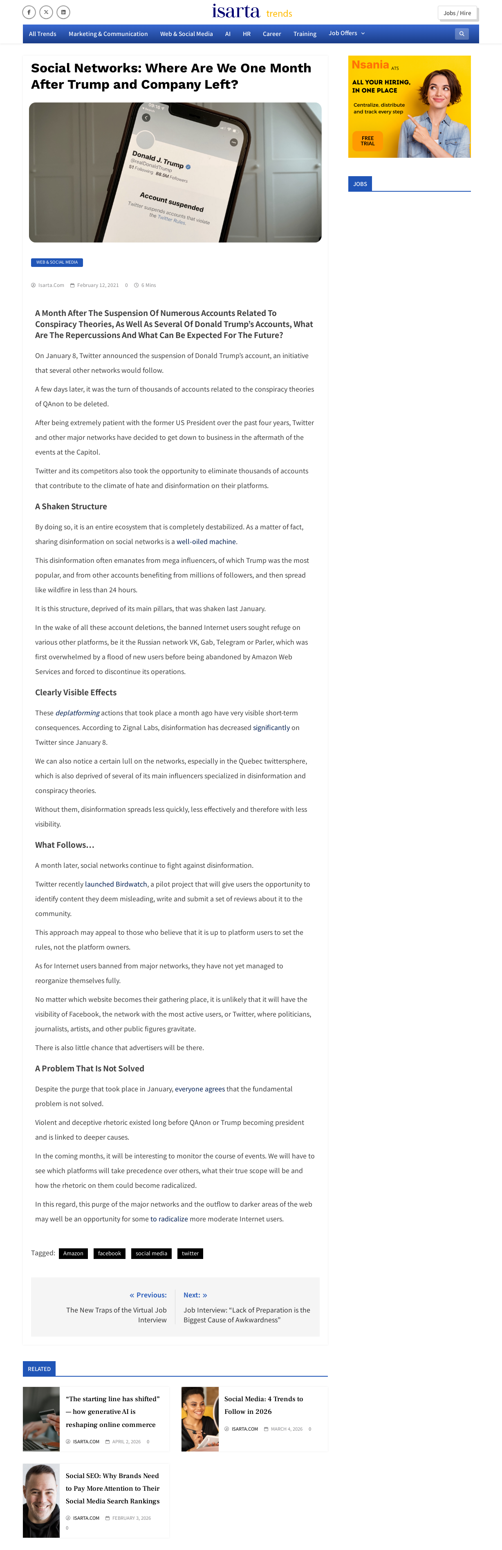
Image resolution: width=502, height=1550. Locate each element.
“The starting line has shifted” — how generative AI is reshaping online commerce (113, 1412)
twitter (190, 1253)
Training (305, 33)
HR (247, 33)
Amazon (73, 1253)
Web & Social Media (186, 33)
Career (272, 33)
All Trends (42, 33)
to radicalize (169, 1218)
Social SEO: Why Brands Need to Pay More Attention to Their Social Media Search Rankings (113, 1489)
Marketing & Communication (108, 33)
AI (228, 33)
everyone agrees (200, 1088)
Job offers (343, 33)
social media (151, 1253)
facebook (109, 1253)
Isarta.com (51, 284)
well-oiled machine (206, 541)
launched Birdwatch (116, 884)
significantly (271, 727)
